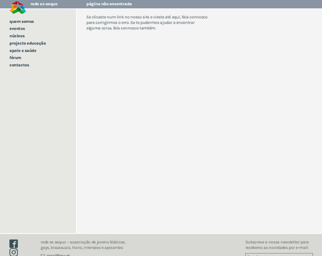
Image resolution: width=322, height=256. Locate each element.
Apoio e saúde (22, 50)
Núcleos (16, 35)
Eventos (17, 28)
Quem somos (21, 21)
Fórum (15, 57)
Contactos (19, 64)
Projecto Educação (27, 43)
